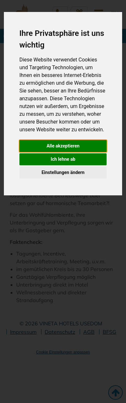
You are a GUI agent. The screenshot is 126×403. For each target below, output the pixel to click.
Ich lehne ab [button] (63, 159)
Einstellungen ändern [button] (63, 172)
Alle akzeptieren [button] (63, 145)
